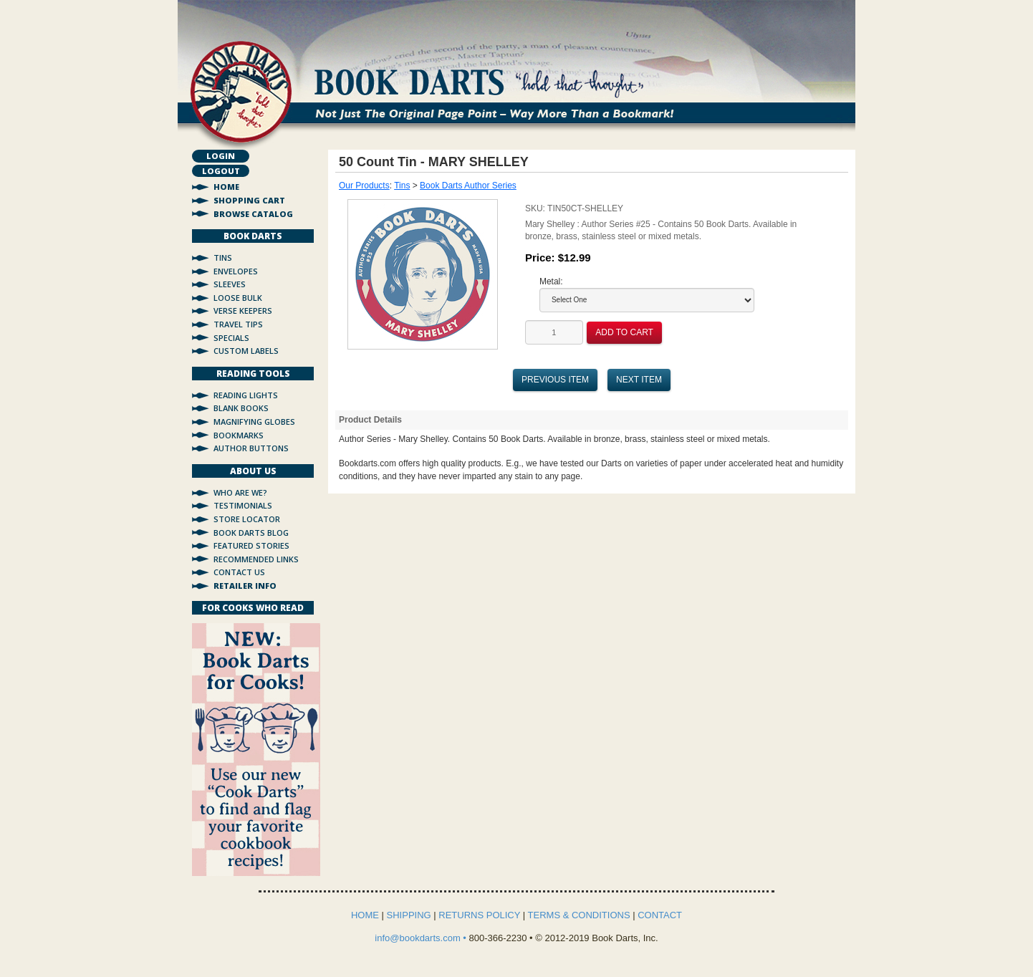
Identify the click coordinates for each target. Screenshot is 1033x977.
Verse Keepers (242, 310)
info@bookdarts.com (419, 938)
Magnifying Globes (254, 421)
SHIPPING (409, 915)
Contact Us (239, 572)
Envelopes (235, 271)
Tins (222, 257)
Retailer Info (245, 585)
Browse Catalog (253, 213)
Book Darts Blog (251, 532)
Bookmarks (238, 435)
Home (226, 186)
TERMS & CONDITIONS (579, 915)
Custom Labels (246, 350)
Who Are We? (240, 492)
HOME (365, 915)
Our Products (364, 186)
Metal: (551, 281)
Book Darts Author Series (468, 186)
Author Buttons (251, 448)
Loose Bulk (237, 297)
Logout (221, 170)
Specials (231, 337)
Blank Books (241, 408)
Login (220, 155)
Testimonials (242, 505)
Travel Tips (238, 324)
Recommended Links (256, 559)
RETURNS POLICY (479, 915)
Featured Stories (251, 545)
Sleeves (229, 284)
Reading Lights (245, 395)
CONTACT (660, 915)
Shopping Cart (249, 200)
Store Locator (246, 519)
